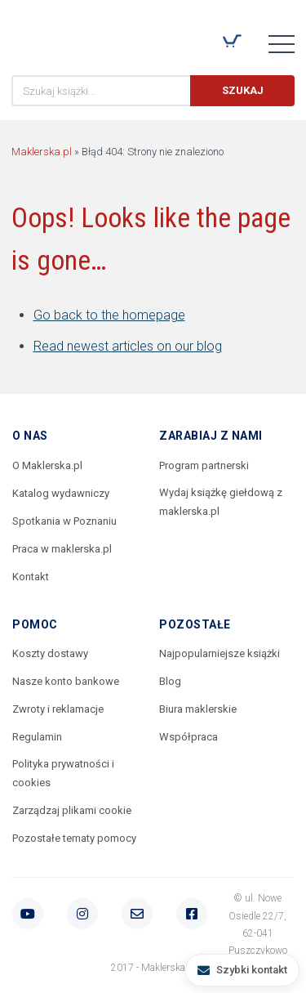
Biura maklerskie (198, 709)
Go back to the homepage (109, 315)
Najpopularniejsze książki (219, 653)
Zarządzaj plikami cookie (71, 810)
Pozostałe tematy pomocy (74, 838)
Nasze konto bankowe (65, 681)
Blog (170, 681)
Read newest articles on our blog (127, 346)
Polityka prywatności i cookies (63, 773)
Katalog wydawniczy (60, 493)
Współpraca (188, 737)
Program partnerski (204, 465)
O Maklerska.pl (47, 465)
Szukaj (243, 90)
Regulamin (37, 737)
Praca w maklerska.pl (62, 549)
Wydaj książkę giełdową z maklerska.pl (220, 501)
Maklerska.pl (70, 33)
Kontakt (30, 576)
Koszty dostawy (50, 653)
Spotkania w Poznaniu (64, 521)
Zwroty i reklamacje (58, 709)
